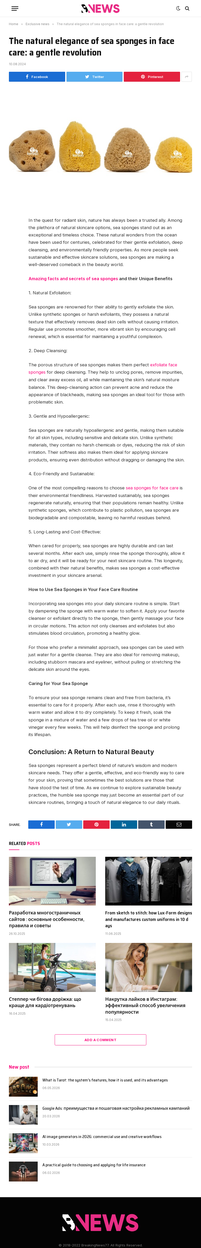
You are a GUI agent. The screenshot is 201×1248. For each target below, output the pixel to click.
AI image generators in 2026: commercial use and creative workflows (101, 1136)
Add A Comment (100, 1039)
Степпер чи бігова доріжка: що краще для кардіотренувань (45, 1001)
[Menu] (15, 8)
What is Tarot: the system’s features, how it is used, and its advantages (105, 1080)
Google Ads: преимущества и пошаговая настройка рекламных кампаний (116, 1108)
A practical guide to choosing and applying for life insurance (94, 1165)
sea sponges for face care (153, 487)
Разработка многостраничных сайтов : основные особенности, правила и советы (46, 918)
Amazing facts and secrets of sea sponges (74, 278)
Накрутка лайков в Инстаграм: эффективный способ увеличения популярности (145, 1004)
